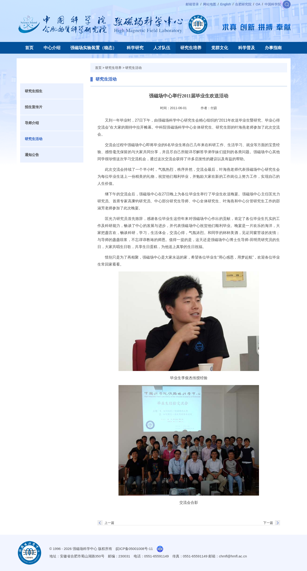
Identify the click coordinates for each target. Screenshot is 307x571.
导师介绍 (32, 123)
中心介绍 (52, 47)
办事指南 (273, 47)
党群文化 (219, 47)
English (225, 4)
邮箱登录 (192, 4)
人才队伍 (161, 47)
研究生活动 (33, 139)
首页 (29, 47)
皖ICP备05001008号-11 (134, 549)
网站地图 (209, 4)
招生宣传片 (33, 107)
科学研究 (135, 47)
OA (258, 4)
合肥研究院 (243, 4)
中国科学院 (273, 4)
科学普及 (246, 47)
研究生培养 (190, 47)
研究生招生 (33, 91)
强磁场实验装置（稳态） (93, 47)
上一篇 (109, 523)
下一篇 (268, 523)
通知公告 (32, 155)
